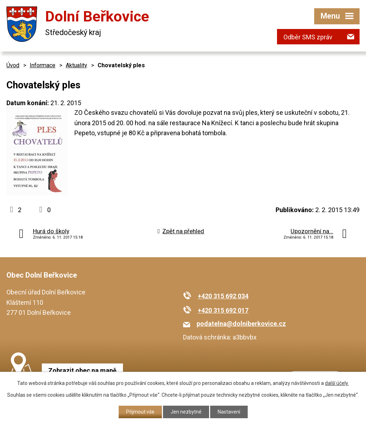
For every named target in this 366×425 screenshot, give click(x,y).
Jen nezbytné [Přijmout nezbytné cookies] (186, 412)
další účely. (337, 383)
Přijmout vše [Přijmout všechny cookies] (140, 412)
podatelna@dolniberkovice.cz (241, 323)
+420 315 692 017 (223, 310)
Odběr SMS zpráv (307, 37)
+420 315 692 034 (223, 296)
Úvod (12, 65)
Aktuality (76, 65)
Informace (42, 65)
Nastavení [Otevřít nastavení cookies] (229, 412)
